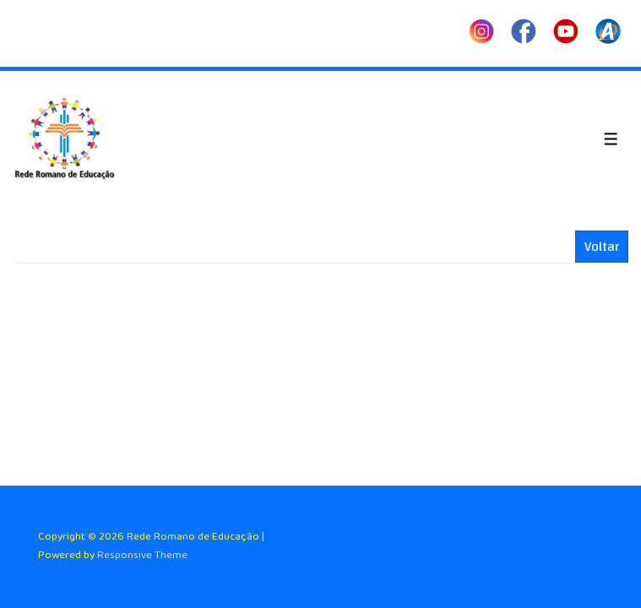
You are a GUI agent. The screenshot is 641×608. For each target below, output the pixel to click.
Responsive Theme (142, 555)
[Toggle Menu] (611, 138)
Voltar (601, 246)
